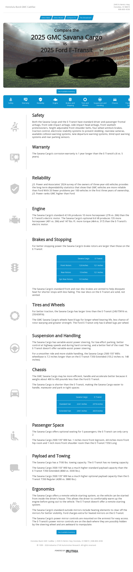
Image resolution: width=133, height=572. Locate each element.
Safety (11, 106)
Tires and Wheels (94, 106)
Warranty (28, 106)
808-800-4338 (124, 9)
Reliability (44, 106)
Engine (61, 106)
